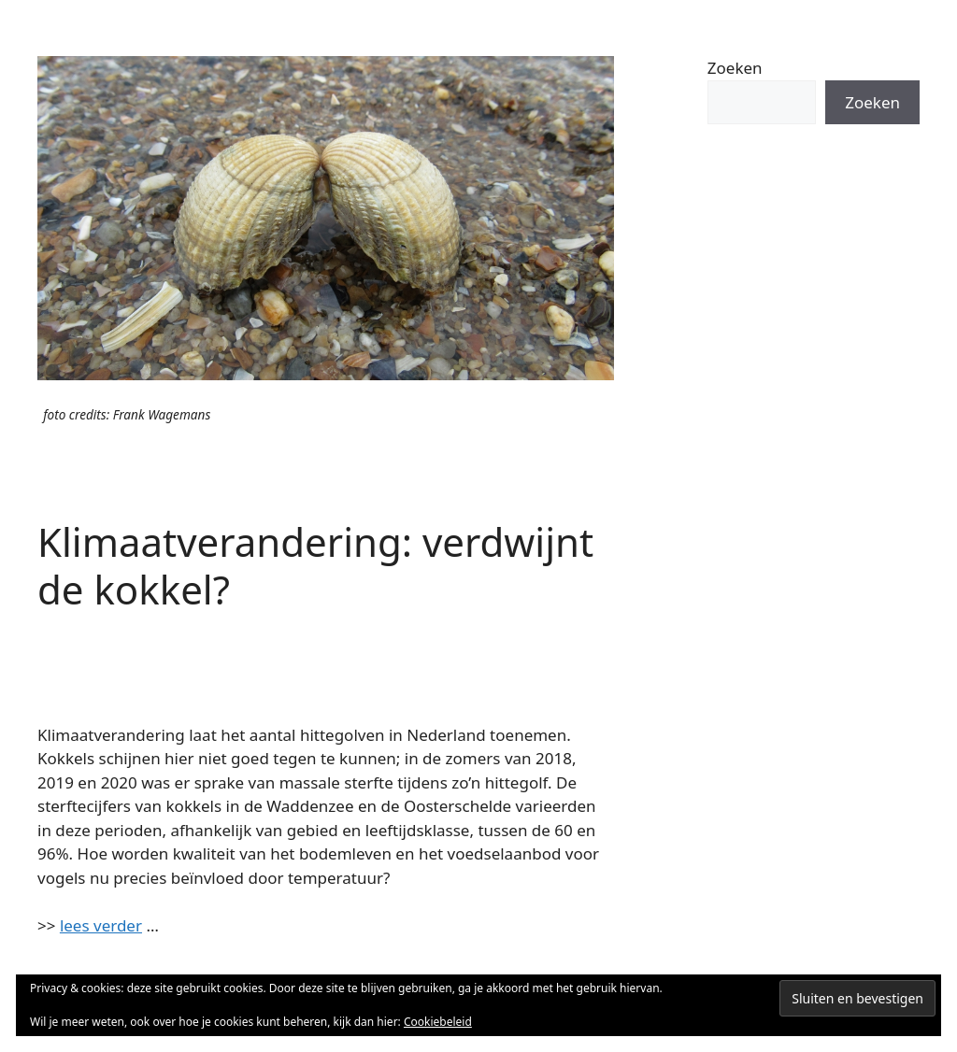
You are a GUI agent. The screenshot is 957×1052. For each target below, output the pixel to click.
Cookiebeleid (438, 1022)
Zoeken (735, 67)
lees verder (101, 925)
